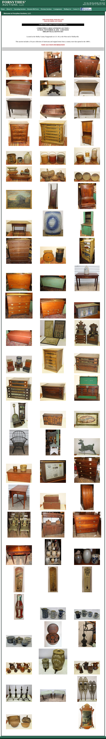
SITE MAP (102, 0)
